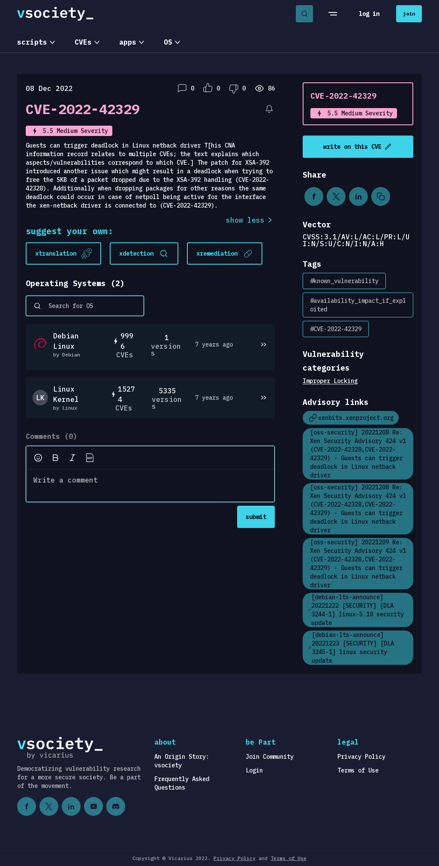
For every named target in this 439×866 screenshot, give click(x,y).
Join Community (270, 756)
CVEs (83, 42)
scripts (32, 42)
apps (127, 42)
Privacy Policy (361, 756)
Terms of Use (358, 770)
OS (168, 42)
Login (254, 770)
